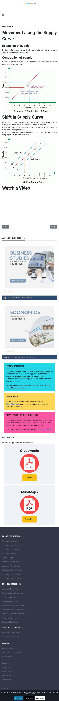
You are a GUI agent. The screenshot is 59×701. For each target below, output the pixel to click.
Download (29, 477)
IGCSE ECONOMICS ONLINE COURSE (21, 357)
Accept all (18, 698)
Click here (18, 381)
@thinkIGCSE (47, 429)
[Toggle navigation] (3, 15)
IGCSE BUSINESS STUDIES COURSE (20, 298)
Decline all (29, 698)
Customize (40, 698)
